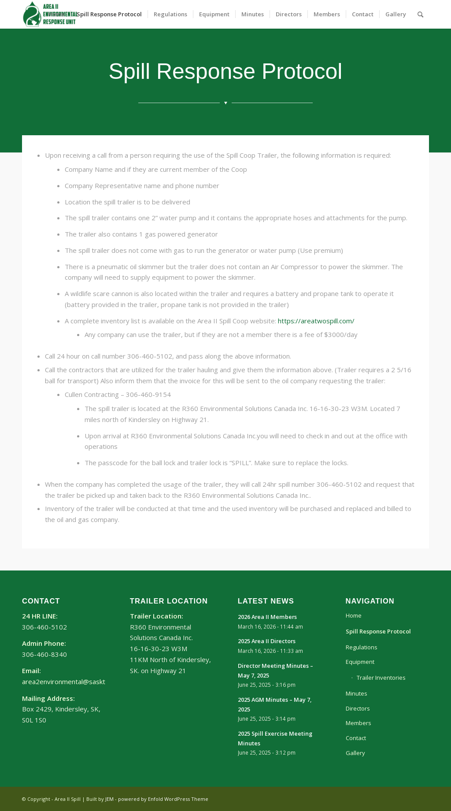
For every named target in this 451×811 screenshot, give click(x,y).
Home (354, 615)
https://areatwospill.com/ (316, 320)
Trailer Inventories (381, 677)
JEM (109, 799)
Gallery (355, 753)
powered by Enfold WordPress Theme (163, 799)
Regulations (361, 647)
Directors (358, 708)
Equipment (360, 662)
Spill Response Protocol (378, 631)
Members (358, 723)
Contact (356, 738)
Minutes (356, 693)
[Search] (420, 14)
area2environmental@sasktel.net (72, 681)
